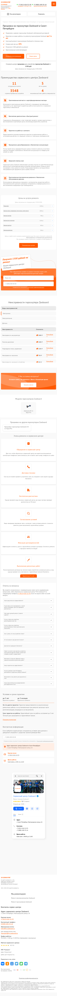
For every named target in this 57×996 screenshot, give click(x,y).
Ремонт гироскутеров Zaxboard (21, 905)
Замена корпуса (7, 225)
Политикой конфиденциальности (45, 744)
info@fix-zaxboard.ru (8, 932)
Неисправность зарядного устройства (13, 362)
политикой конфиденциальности (36, 287)
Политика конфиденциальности (28, 982)
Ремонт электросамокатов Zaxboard (23, 901)
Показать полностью (9, 723)
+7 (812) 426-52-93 (24, 5)
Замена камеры (7, 215)
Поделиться (2, 967)
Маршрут (18, 812)
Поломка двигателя (8, 342)
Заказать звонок (28, 385)
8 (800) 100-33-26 (7, 927)
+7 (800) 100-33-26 (40, 5)
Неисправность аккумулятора (11, 335)
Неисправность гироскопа (10, 355)
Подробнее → (49, 335)
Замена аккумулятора (9, 220)
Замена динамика (8, 230)
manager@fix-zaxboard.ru (9, 937)
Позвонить (41, 14)
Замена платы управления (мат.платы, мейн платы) (16, 210)
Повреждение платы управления (12, 349)
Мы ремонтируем (13, 14)
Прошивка (6, 206)
